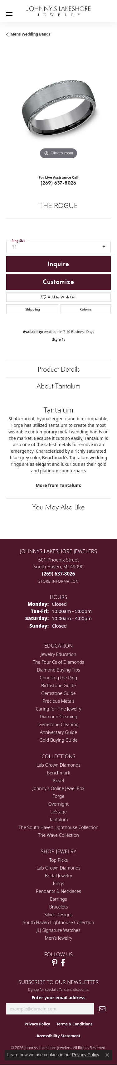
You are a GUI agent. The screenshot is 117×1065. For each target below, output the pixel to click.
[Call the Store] (58, 574)
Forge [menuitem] (59, 796)
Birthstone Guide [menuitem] (58, 685)
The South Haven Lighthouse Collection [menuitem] (58, 827)
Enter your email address (58, 997)
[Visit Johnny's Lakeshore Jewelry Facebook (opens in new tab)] (63, 962)
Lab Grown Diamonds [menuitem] (58, 765)
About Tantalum (58, 386)
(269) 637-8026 (58, 183)
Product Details (59, 369)
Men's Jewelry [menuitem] (58, 938)
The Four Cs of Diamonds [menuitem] (58, 662)
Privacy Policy (37, 1024)
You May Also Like (58, 507)
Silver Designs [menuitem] (58, 915)
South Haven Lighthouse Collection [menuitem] (58, 922)
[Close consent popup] (107, 1055)
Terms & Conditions (74, 1024)
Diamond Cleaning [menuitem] (58, 717)
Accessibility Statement (58, 1035)
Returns (86, 309)
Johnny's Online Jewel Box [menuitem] (59, 788)
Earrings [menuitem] (58, 899)
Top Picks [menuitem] (58, 860)
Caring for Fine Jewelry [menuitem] (58, 709)
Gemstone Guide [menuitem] (58, 693)
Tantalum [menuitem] (58, 819)
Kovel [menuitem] (58, 780)
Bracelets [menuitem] (58, 907)
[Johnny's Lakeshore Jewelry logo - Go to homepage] (58, 8)
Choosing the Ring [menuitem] (58, 678)
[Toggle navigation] (9, 14)
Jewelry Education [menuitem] (58, 654)
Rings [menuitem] (58, 883)
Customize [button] (58, 282)
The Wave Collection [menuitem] (58, 835)
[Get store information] (58, 581)
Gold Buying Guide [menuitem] (58, 740)
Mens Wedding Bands (31, 34)
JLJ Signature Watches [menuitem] (58, 930)
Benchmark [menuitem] (58, 773)
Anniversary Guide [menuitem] (58, 732)
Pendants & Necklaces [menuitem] (58, 891)
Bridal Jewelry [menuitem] (58, 876)
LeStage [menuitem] (58, 812)
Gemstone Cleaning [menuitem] (58, 724)
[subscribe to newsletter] (102, 1008)
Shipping (32, 309)
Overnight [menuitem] (58, 804)
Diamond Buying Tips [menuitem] (58, 670)
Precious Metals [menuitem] (58, 701)
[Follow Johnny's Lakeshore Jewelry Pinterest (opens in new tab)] (54, 962)
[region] (58, 108)
